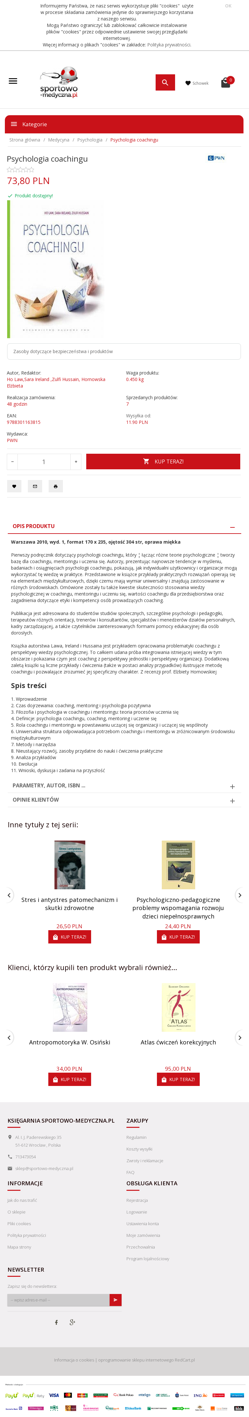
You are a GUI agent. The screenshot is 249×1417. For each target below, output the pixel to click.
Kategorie (28, 124)
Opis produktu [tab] (34, 526)
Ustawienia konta (142, 1223)
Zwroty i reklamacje (144, 1161)
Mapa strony (19, 1247)
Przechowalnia (140, 1247)
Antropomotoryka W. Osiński (69, 1042)
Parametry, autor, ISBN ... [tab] (49, 785)
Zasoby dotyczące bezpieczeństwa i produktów (63, 351)
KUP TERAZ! (163, 461)
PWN (12, 440)
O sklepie (16, 1212)
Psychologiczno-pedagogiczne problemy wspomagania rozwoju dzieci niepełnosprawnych (178, 908)
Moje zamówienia (143, 1235)
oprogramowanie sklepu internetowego (136, 1360)
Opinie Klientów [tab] (36, 799)
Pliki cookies (19, 1223)
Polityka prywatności (168, 45)
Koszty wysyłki (139, 1149)
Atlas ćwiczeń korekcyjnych (178, 1042)
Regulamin (136, 1137)
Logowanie (136, 1212)
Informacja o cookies (74, 1360)
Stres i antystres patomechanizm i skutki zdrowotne (69, 904)
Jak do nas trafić (22, 1200)
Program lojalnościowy (147, 1259)
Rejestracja (137, 1200)
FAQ (130, 1172)
